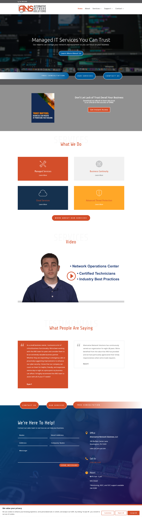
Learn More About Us (71, 52)
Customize (107, 513)
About (87, 9)
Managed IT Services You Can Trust (71, 40)
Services (96, 9)
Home (80, 9)
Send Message (69, 465)
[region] (71, 511)
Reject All (121, 513)
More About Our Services (71, 218)
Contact (118, 9)
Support (107, 9)
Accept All (133, 513)
